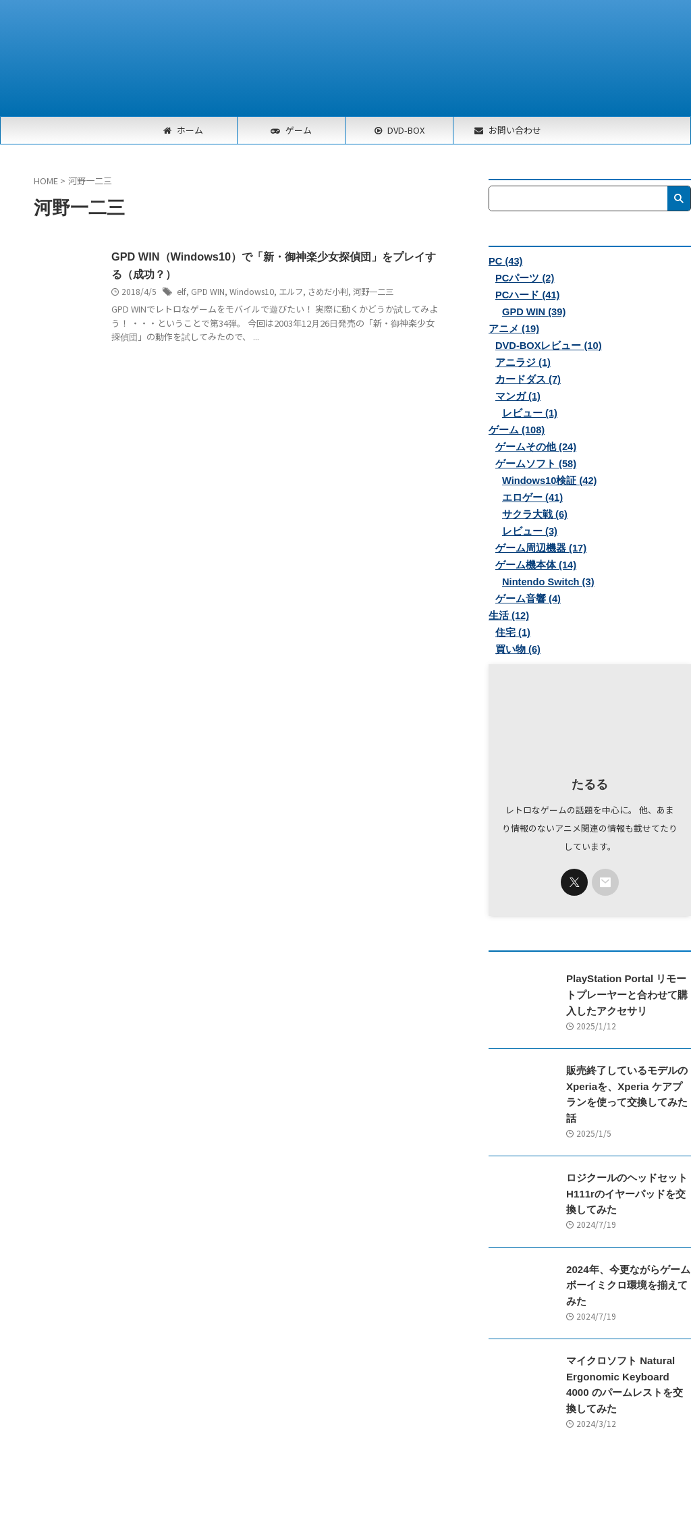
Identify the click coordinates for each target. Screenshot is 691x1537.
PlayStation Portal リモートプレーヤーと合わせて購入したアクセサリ (627, 994)
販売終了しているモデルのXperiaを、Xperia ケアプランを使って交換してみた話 (625, 1085)
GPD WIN (206, 292)
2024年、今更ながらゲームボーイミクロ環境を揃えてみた (627, 1267)
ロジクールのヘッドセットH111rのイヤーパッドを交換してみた (627, 1177)
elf (181, 292)
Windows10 (250, 292)
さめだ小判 (326, 292)
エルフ (289, 292)
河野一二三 (372, 292)
